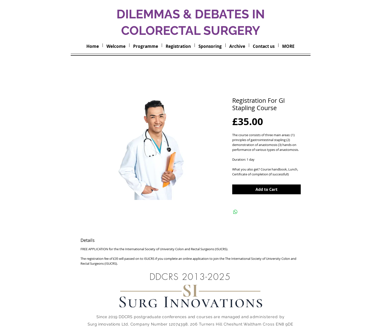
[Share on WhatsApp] (235, 212)
